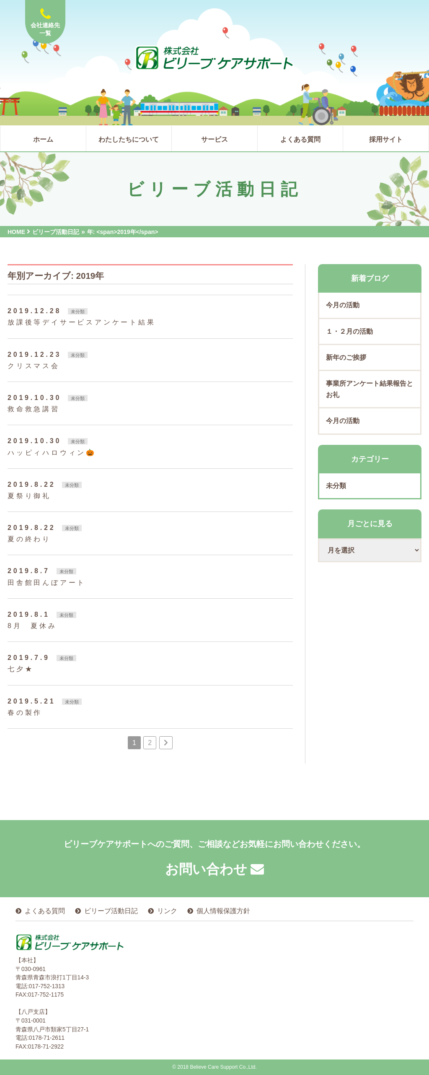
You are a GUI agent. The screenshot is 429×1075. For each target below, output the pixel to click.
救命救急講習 (34, 409)
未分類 (78, 311)
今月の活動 (342, 305)
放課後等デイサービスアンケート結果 (82, 322)
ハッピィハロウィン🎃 (52, 452)
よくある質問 (45, 910)
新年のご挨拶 (346, 357)
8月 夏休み (32, 625)
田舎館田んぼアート (47, 582)
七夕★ (21, 669)
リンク (167, 910)
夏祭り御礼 (29, 495)
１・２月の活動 (349, 331)
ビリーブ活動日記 (111, 910)
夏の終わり (29, 539)
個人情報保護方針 (223, 910)
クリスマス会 (34, 365)
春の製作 (25, 712)
